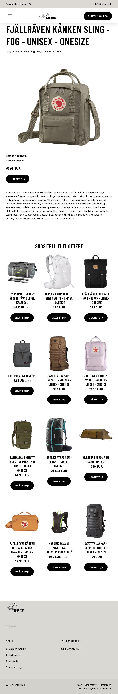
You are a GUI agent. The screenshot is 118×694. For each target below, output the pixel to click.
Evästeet (106, 684)
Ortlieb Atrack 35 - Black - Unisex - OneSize (59, 461)
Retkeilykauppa (98, 16)
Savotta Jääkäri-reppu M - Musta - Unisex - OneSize (96, 547)
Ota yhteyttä (92, 684)
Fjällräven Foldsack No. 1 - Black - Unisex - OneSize (96, 298)
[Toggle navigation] (10, 16)
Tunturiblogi (15, 667)
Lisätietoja (17, 178)
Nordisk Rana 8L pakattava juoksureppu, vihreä (59, 547)
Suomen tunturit (17, 648)
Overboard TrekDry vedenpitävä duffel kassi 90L (22, 298)
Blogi (80, 684)
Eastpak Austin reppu (22, 376)
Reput (23, 155)
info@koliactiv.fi (103, 4)
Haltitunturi (14, 654)
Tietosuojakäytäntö (87, 688)
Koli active (14, 661)
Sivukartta (105, 688)
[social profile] (29, 4)
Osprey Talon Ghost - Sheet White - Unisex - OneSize (59, 298)
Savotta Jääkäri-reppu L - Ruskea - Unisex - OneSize (59, 380)
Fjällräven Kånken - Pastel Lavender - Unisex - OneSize (96, 380)
